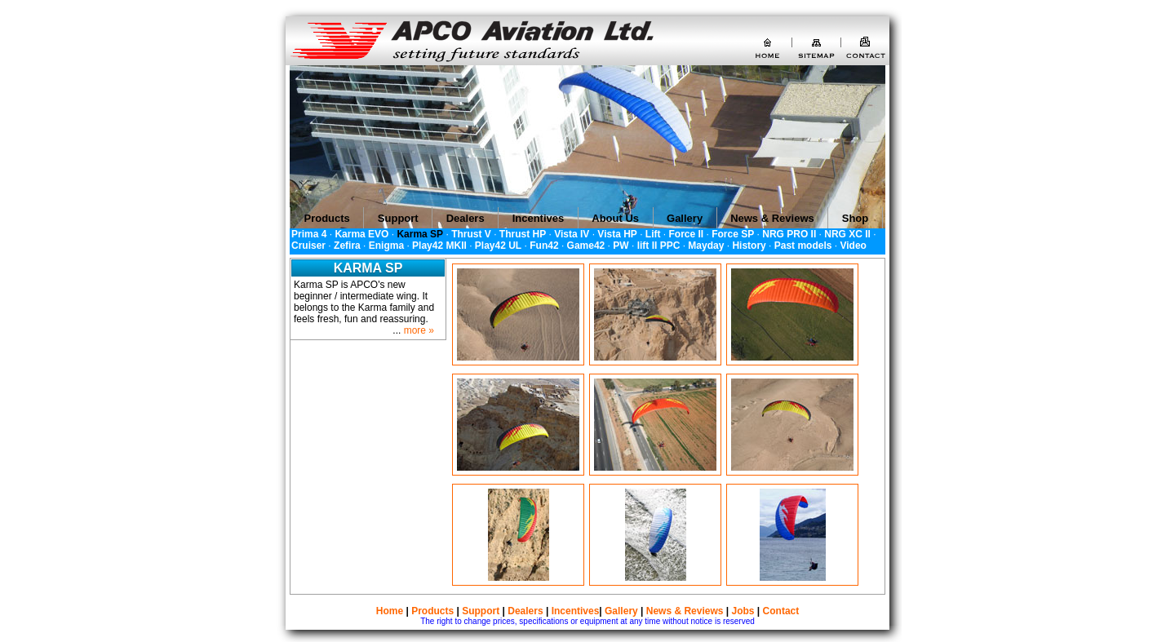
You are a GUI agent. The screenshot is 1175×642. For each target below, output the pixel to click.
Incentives (576, 611)
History (748, 245)
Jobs (743, 611)
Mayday (706, 245)
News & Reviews (685, 611)
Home (389, 611)
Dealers (525, 611)
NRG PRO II (789, 234)
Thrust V (471, 234)
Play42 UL (498, 245)
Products (432, 611)
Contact (781, 611)
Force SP (733, 234)
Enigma (386, 245)
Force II (686, 234)
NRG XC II (847, 234)
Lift (653, 234)
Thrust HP (522, 234)
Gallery (621, 611)
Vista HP (616, 234)
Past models (803, 245)
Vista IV (571, 234)
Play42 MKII (439, 245)
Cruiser (308, 245)
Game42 (586, 245)
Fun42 (544, 245)
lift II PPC (659, 245)
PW (620, 245)
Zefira (347, 245)
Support (480, 611)
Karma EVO (361, 234)
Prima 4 (308, 234)
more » (419, 330)
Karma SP (420, 234)
